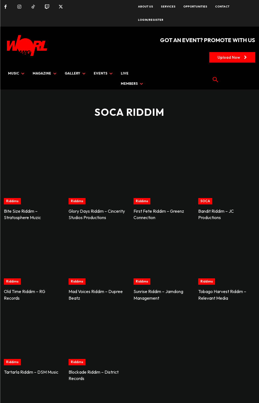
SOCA (205, 201)
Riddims (12, 201)
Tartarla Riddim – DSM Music (31, 370)
